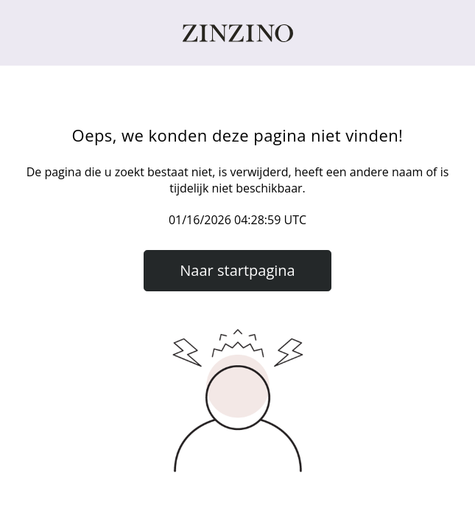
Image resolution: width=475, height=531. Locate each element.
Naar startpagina (237, 270)
